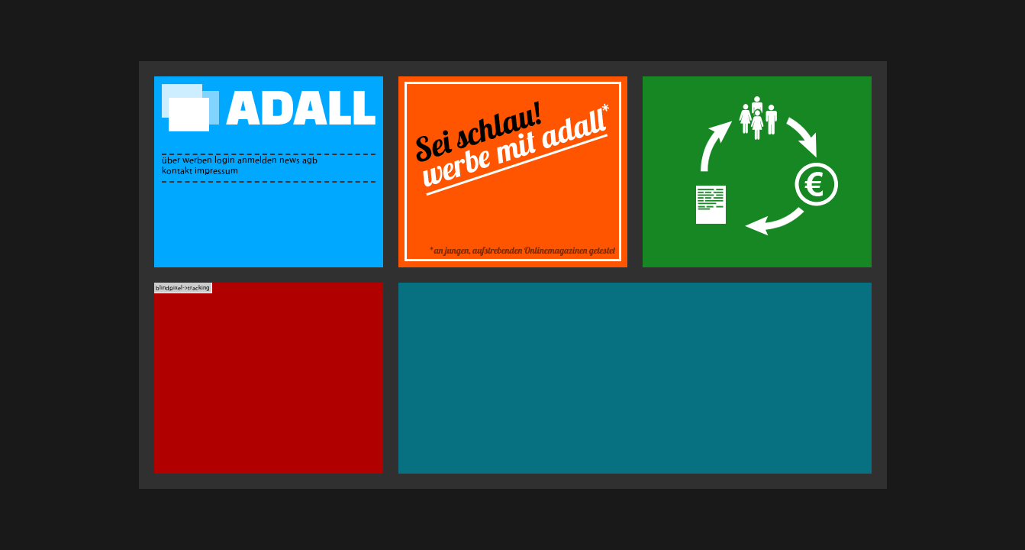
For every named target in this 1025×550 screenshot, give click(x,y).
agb (309, 160)
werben (197, 160)
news (289, 160)
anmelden (257, 160)
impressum (216, 171)
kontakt (177, 171)
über (171, 160)
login (224, 160)
